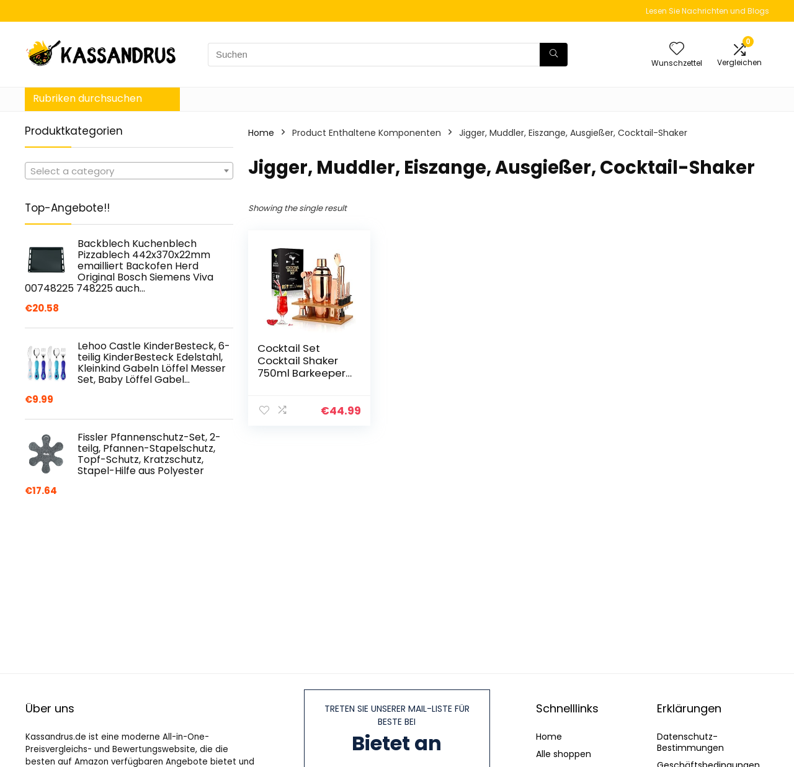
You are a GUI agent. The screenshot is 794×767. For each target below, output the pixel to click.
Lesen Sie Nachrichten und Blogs (707, 11)
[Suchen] (554, 54)
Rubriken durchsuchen (87, 98)
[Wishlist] (676, 49)
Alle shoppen (563, 754)
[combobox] (129, 170)
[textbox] (129, 171)
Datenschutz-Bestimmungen (690, 742)
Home (261, 133)
